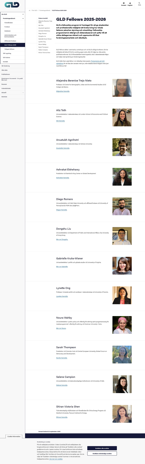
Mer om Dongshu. (62, 239)
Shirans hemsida (61, 417)
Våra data (4, 70)
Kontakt (5, 62)
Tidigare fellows (9, 49)
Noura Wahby (42, 44)
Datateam (7, 31)
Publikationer (5, 74)
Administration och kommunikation (10, 36)
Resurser (4, 84)
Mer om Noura (61, 328)
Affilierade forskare (10, 41)
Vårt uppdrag (7, 53)
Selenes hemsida (61, 385)
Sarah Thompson (43, 47)
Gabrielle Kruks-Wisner (45, 39)
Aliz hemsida (60, 121)
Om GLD (4, 14)
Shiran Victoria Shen (44, 52)
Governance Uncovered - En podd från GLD (12, 79)
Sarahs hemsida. (61, 358)
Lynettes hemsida (62, 296)
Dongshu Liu (42, 36)
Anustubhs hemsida (62, 148)
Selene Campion (43, 50)
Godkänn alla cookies (102, 448)
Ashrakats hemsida (62, 178)
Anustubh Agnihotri (44, 28)
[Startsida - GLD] (12, 6)
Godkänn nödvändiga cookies (102, 453)
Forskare (7, 27)
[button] (139, 4)
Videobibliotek (6, 88)
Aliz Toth (40, 25)
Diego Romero (42, 33)
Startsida (4, 97)
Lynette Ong (42, 42)
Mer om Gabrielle (62, 266)
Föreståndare (8, 23)
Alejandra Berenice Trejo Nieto (45, 22)
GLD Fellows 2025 (10, 45)
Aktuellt (3, 92)
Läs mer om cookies (56, 459)
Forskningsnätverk (9, 18)
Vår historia (6, 57)
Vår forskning (5, 66)
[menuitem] (123, 4)
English (130, 4)
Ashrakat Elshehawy (44, 31)
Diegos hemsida (61, 210)
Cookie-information (13, 436)
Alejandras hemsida (62, 91)
